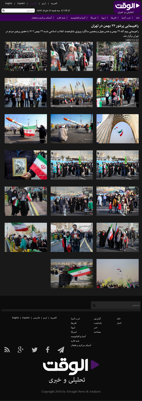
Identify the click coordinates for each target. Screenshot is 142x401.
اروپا (104, 17)
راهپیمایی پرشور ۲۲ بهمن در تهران (115, 26)
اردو (44, 3)
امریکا (93, 17)
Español (21, 3)
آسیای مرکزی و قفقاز (42, 17)
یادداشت (98, 323)
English (8, 3)
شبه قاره (61, 17)
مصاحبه (97, 332)
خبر (95, 327)
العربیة (54, 3)
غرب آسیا (126, 17)
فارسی (33, 3)
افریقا (113, 17)
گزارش (97, 318)
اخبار (119, 323)
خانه (138, 17)
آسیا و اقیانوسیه (78, 17)
